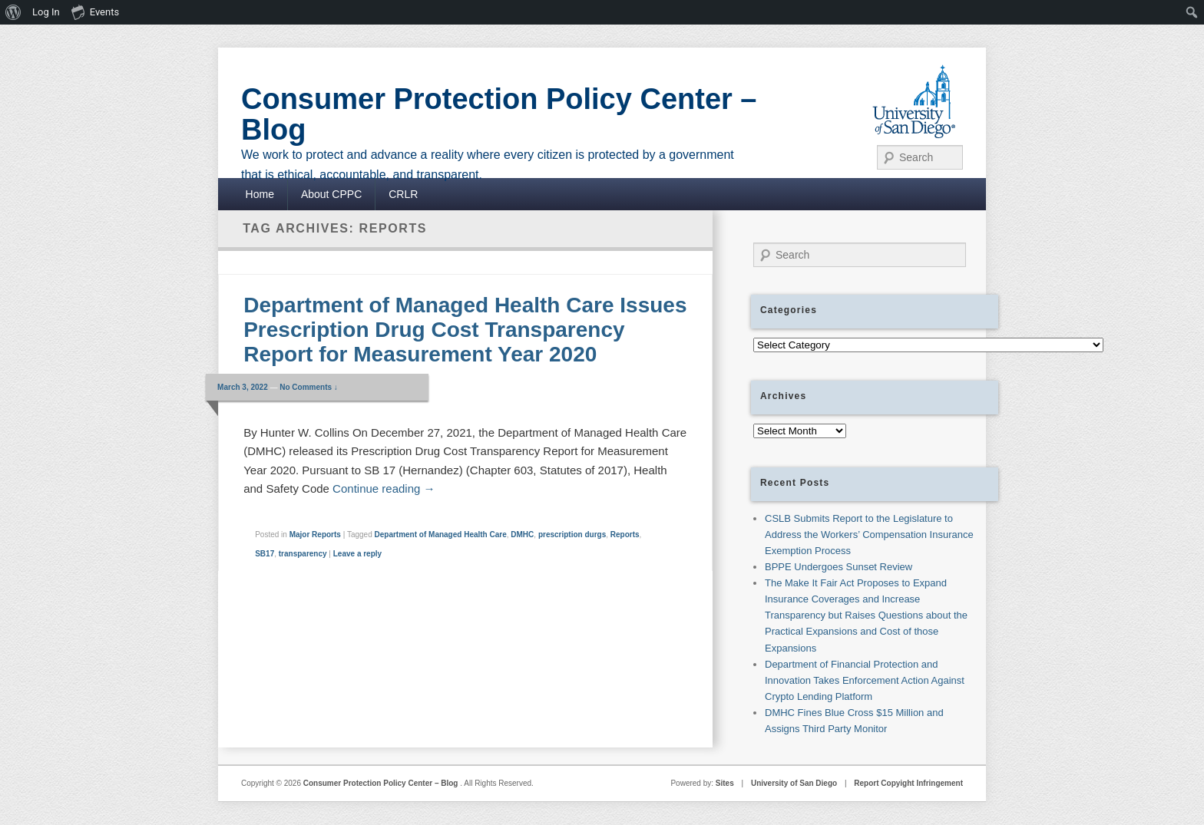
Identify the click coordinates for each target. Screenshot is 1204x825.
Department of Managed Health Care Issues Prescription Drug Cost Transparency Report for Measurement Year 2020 (464, 329)
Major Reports (315, 534)
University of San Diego (794, 783)
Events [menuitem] (95, 11)
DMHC (522, 534)
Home (260, 194)
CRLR (403, 194)
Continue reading (383, 488)
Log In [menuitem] (46, 12)
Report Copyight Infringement (908, 783)
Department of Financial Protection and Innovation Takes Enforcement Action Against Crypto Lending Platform (864, 680)
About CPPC (331, 194)
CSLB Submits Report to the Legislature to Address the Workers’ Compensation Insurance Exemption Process (869, 534)
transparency (303, 553)
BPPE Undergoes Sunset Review (838, 567)
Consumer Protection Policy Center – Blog (499, 114)
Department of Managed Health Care (440, 534)
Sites (725, 783)
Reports (625, 534)
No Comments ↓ (309, 387)
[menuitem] (13, 12)
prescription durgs (572, 534)
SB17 (264, 553)
